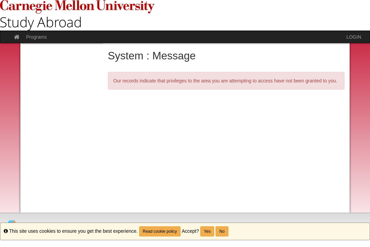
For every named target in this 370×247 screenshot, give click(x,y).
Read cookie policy (160, 231)
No (221, 231)
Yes (207, 231)
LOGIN (353, 37)
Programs (36, 37)
